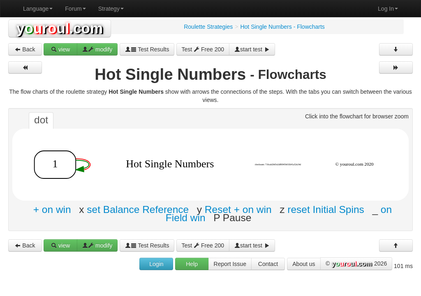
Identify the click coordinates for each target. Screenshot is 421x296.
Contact (268, 264)
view (60, 49)
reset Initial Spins (325, 209)
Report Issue (230, 264)
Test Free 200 (203, 49)
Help (192, 264)
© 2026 (356, 264)
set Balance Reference (138, 209)
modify (97, 49)
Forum (75, 8)
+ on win (52, 209)
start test (252, 49)
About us (303, 264)
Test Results (147, 49)
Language (38, 8)
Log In (388, 8)
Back (25, 49)
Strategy (111, 8)
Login (156, 264)
